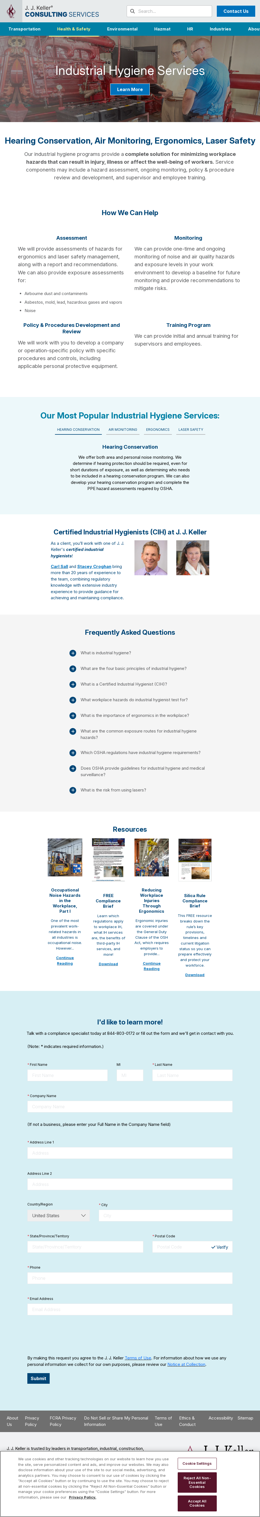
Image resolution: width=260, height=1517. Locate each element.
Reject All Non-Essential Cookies (197, 1482)
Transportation (24, 29)
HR (190, 29)
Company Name (41, 1095)
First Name (37, 1064)
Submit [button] (38, 1378)
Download (108, 964)
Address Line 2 (39, 1173)
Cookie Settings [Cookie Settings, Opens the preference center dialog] (197, 1463)
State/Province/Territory (48, 1236)
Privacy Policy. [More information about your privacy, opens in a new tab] (82, 1497)
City (103, 1204)
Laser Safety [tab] (191, 429)
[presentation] (69, 1335)
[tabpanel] (130, 465)
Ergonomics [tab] (158, 429)
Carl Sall (59, 566)
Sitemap (245, 1418)
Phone (33, 1267)
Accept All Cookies (197, 1503)
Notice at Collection (186, 1364)
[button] (220, 29)
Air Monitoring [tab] (123, 429)
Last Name (162, 1064)
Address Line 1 (40, 1142)
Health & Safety (73, 29)
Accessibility (221, 1418)
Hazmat (162, 29)
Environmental (122, 29)
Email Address (40, 1298)
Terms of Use (138, 1358)
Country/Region (40, 1204)
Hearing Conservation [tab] (78, 429)
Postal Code (163, 1236)
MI (119, 1064)
